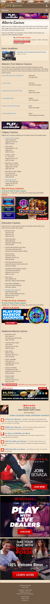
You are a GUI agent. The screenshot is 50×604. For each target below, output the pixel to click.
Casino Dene (6, 83)
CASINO (12, 415)
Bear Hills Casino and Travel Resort (13, 75)
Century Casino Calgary (12, 138)
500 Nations (14, 6)
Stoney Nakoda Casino (9, 113)
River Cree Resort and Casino (11, 106)
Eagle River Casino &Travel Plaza (13, 90)
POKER (28, 415)
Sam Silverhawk (28, 594)
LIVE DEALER (20, 415)
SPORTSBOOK (35, 415)
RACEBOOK (45, 415)
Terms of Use (25, 598)
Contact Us (25, 600)
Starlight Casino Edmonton (13, 290)
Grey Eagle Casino (8, 98)
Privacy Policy (25, 596)
